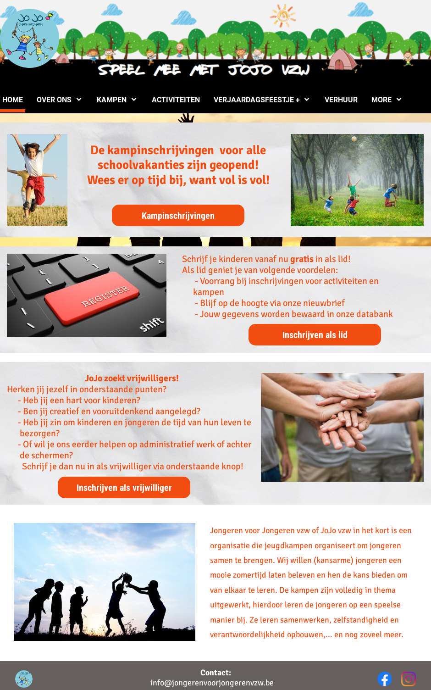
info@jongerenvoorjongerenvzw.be (212, 683)
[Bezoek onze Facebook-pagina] (384, 679)
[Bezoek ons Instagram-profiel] (408, 679)
